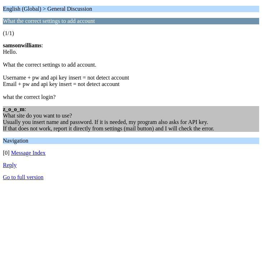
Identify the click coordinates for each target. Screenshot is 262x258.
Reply (9, 165)
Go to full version (23, 177)
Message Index (28, 153)
